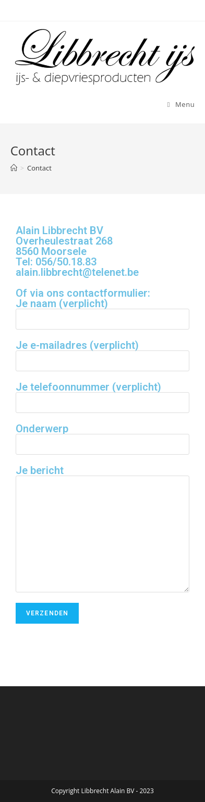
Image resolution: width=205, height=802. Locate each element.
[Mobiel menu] (181, 104)
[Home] (13, 168)
